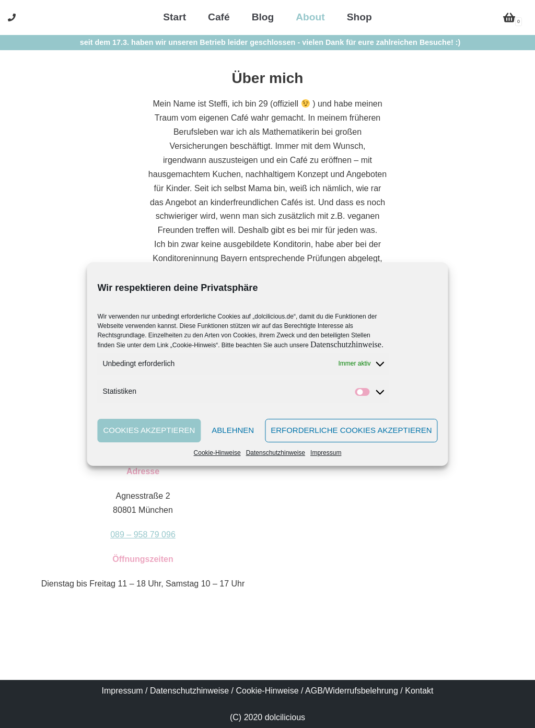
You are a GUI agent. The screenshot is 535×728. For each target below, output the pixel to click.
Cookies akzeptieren (149, 430)
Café (219, 16)
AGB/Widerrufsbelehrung (351, 690)
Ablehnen (233, 430)
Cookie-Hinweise (217, 452)
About (310, 16)
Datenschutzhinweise (345, 344)
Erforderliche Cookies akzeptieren (351, 430)
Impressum (325, 452)
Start (174, 16)
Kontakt (419, 690)
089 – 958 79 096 (143, 534)
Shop (359, 16)
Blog (263, 16)
